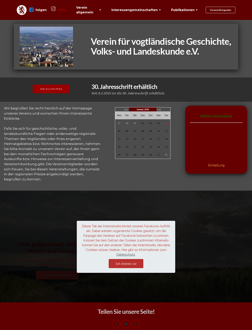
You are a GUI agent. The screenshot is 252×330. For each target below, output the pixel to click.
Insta (58, 10)
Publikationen (183, 10)
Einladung (216, 165)
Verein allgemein (84, 10)
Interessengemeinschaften (134, 10)
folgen (38, 10)
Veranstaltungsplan (220, 9)
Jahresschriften (51, 88)
